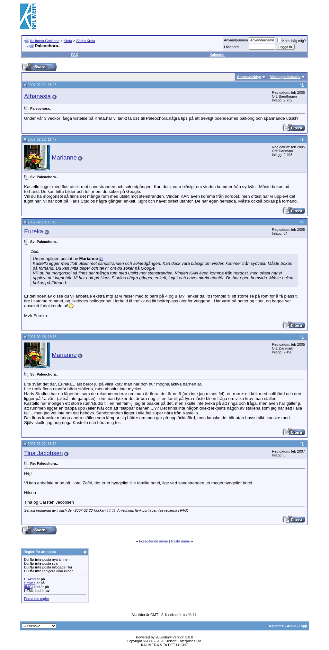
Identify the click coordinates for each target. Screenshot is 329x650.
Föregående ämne (153, 541)
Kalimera (276, 626)
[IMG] (28, 587)
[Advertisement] (192, 16)
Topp (303, 626)
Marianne (64, 157)
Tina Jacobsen (43, 453)
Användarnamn (236, 40)
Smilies (29, 583)
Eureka (33, 231)
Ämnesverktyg (249, 77)
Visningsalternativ (285, 77)
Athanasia (37, 96)
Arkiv (291, 626)
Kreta (68, 41)
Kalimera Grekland (44, 41)
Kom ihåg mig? (291, 41)
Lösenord (231, 47)
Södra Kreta (85, 41)
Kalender (217, 54)
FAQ (74, 54)
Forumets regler (36, 599)
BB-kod (30, 579)
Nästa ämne (180, 541)
